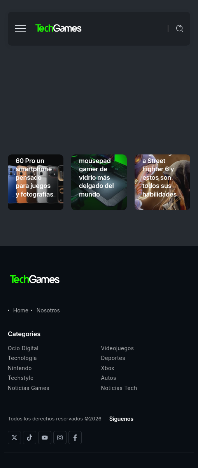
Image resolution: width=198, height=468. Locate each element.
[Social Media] (14, 437)
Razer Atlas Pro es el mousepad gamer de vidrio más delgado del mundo (96, 169)
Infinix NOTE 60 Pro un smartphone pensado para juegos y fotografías (34, 173)
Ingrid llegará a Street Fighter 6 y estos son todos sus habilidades (161, 173)
